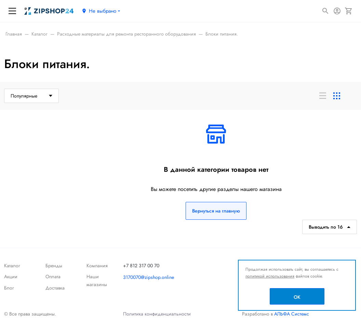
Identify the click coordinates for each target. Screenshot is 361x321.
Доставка (55, 287)
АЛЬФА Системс (291, 313)
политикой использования (269, 276)
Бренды (53, 265)
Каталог (12, 265)
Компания (97, 265)
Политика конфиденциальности (157, 313)
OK (297, 297)
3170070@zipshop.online (148, 277)
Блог (9, 287)
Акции (10, 276)
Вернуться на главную (216, 210)
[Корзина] (349, 11)
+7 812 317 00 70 (141, 265)
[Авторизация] (337, 11)
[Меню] (12, 11)
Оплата (53, 276)
